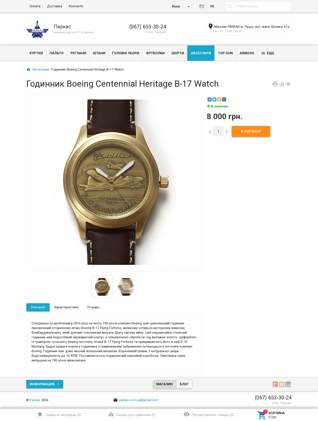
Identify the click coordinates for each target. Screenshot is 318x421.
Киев (176, 6)
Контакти (76, 6)
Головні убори (125, 53)
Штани (99, 53)
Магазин (164, 384)
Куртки (36, 53)
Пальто (57, 53)
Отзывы (93, 307)
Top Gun (225, 53)
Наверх (275, 400)
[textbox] (258, 6)
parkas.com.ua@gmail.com (135, 400)
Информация (42, 384)
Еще (267, 53)
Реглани (78, 53)
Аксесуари (201, 53)
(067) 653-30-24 (147, 27)
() (59, 414)
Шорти (178, 53)
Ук (212, 6)
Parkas (35, 400)
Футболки (155, 53)
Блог (184, 384)
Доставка (54, 6)
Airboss (247, 53)
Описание (38, 307)
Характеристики (66, 307)
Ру (202, 6)
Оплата (35, 6)
